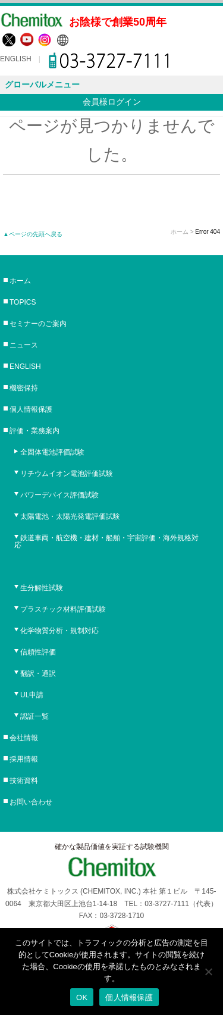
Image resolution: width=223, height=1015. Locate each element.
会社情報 (24, 738)
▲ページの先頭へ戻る (32, 234)
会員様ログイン (112, 101)
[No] (208, 972)
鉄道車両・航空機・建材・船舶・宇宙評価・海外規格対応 (106, 541)
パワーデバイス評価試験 (59, 495)
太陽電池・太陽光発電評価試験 (70, 516)
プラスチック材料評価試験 (63, 609)
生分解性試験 (41, 588)
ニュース (24, 345)
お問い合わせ (31, 802)
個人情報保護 (31, 409)
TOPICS (23, 302)
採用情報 (24, 759)
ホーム (180, 231)
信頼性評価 (38, 652)
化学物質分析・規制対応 (59, 630)
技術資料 (24, 780)
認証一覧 (34, 716)
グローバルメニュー (42, 84)
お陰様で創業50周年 (118, 22)
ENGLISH (16, 59)
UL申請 (31, 695)
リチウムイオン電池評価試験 (66, 473)
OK (81, 997)
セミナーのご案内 (38, 323)
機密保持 (24, 388)
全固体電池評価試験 (52, 452)
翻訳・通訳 (38, 673)
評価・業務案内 (34, 431)
